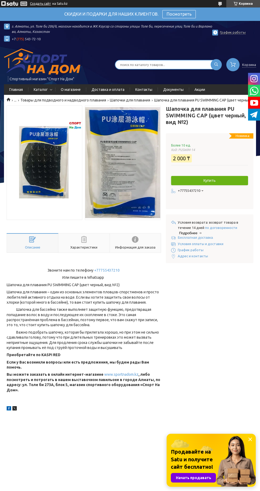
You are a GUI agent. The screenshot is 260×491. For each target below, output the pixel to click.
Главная (16, 89)
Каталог (41, 89)
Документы (173, 89)
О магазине (71, 89)
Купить (209, 180)
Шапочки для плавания (130, 100)
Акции (199, 89)
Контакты (143, 89)
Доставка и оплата (108, 89)
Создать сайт (40, 3)
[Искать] (216, 64)
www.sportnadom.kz (121, 374)
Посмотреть (179, 14)
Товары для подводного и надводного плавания (63, 100)
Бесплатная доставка (195, 238)
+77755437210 (107, 270)
